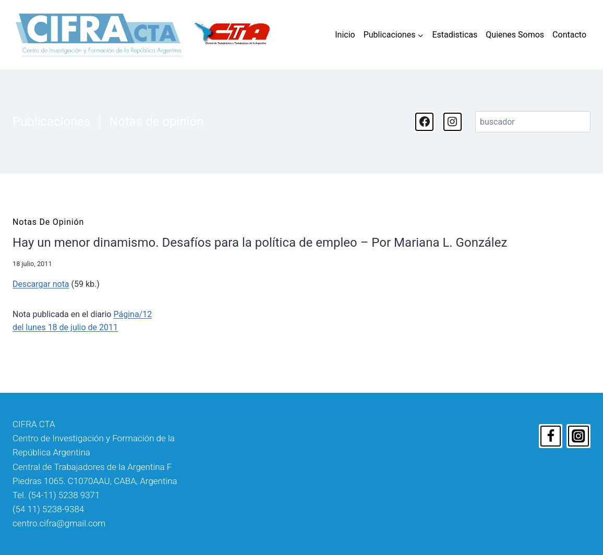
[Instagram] (578, 436)
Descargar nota (41, 284)
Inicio (345, 35)
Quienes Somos (515, 35)
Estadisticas (454, 35)
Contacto (569, 35)
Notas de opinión (156, 121)
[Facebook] (551, 436)
